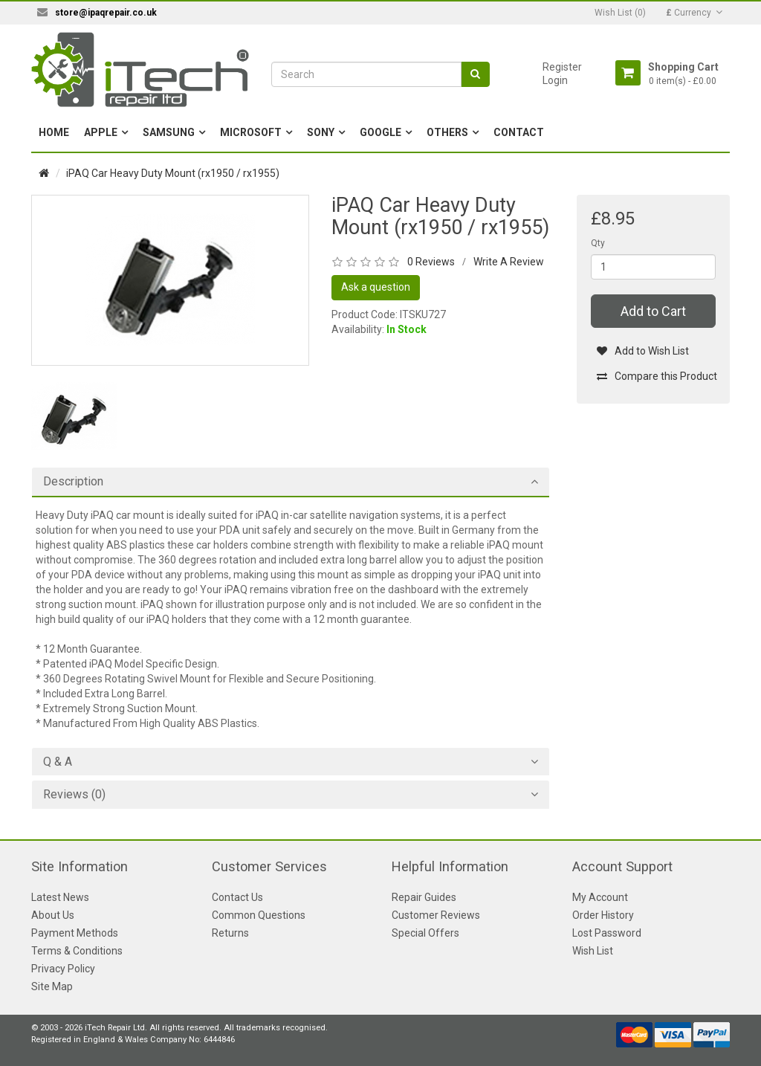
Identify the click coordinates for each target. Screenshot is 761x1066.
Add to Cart (653, 311)
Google (380, 132)
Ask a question (375, 287)
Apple (100, 132)
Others (447, 132)
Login (555, 80)
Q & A (57, 762)
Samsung (169, 132)
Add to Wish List (642, 351)
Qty (598, 243)
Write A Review (508, 262)
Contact (518, 132)
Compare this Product (656, 376)
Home (54, 132)
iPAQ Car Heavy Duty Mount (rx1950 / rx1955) (172, 173)
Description (73, 481)
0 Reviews (431, 262)
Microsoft (251, 132)
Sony (320, 132)
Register (562, 67)
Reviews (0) (74, 794)
